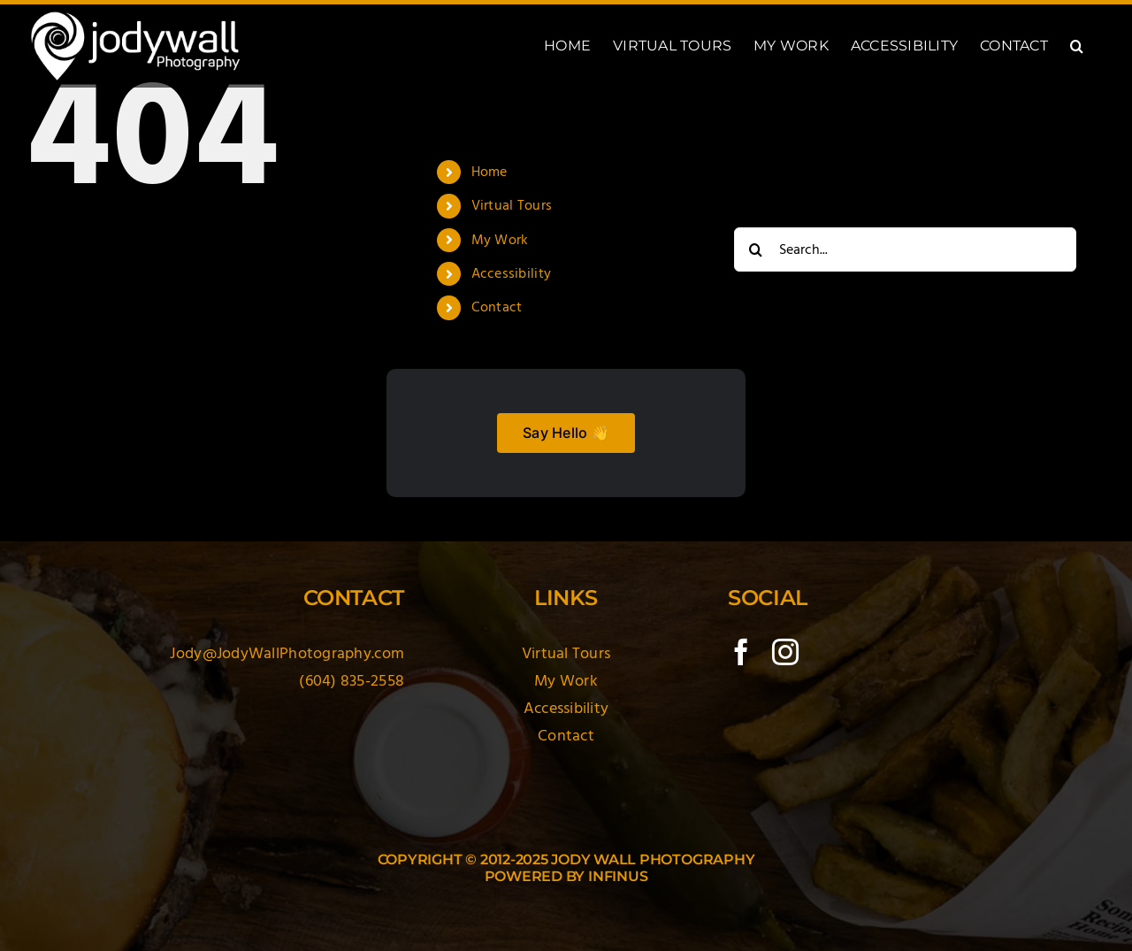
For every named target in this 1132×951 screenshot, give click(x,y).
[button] (1076, 46)
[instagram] (785, 652)
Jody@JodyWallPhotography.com (287, 653)
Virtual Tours (512, 205)
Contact (497, 307)
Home (489, 171)
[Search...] (905, 249)
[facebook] (741, 652)
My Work (500, 239)
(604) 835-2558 (351, 681)
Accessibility (511, 273)
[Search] (756, 249)
